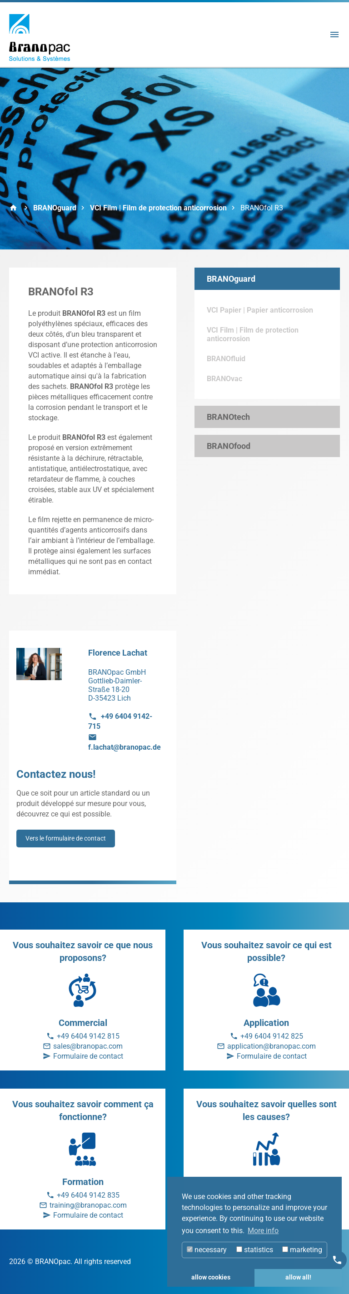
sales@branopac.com (88, 1046)
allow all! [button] (298, 1277)
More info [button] (263, 1230)
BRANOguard (54, 208)
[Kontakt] (337, 1260)
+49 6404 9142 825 (271, 1036)
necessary (207, 1249)
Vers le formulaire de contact (65, 838)
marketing (302, 1249)
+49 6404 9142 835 (88, 1195)
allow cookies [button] (210, 1277)
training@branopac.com (88, 1205)
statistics (254, 1249)
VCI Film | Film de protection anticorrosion (158, 208)
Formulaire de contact (88, 1056)
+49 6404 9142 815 (88, 1036)
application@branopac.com (271, 1046)
